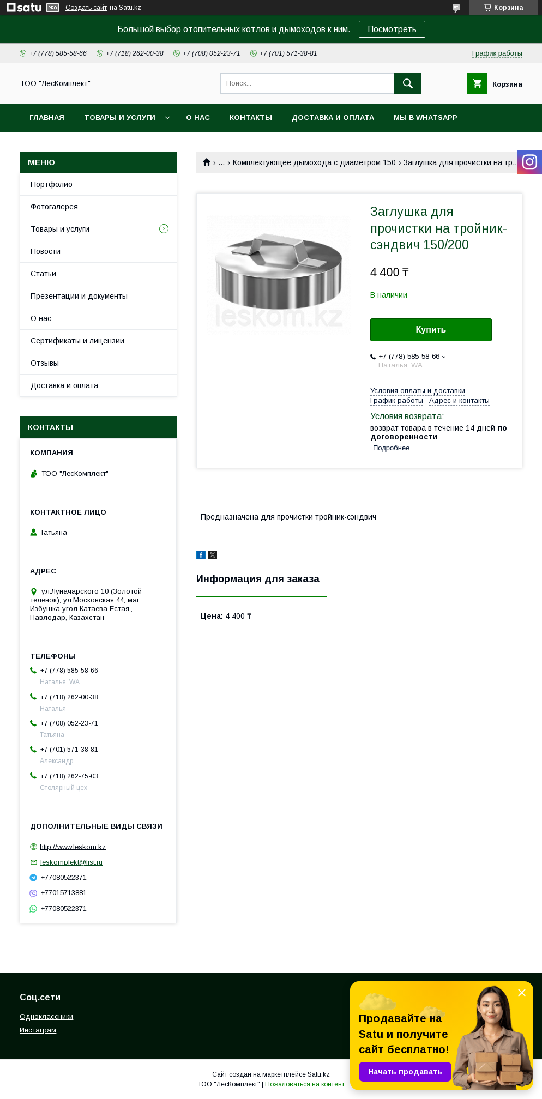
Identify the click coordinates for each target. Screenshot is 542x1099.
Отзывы (45, 363)
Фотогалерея (54, 206)
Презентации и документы (79, 296)
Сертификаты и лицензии (77, 340)
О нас (198, 117)
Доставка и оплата (333, 117)
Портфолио (52, 184)
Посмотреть (392, 29)
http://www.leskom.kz (73, 846)
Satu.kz (319, 1074)
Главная (46, 117)
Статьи (43, 273)
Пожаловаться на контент (305, 1084)
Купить (431, 329)
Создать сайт (86, 7)
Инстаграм (38, 1030)
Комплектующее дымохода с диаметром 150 (314, 162)
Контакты (251, 117)
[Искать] (407, 83)
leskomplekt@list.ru (71, 862)
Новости (46, 251)
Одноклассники (46, 1016)
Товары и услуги (119, 117)
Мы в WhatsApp (425, 117)
